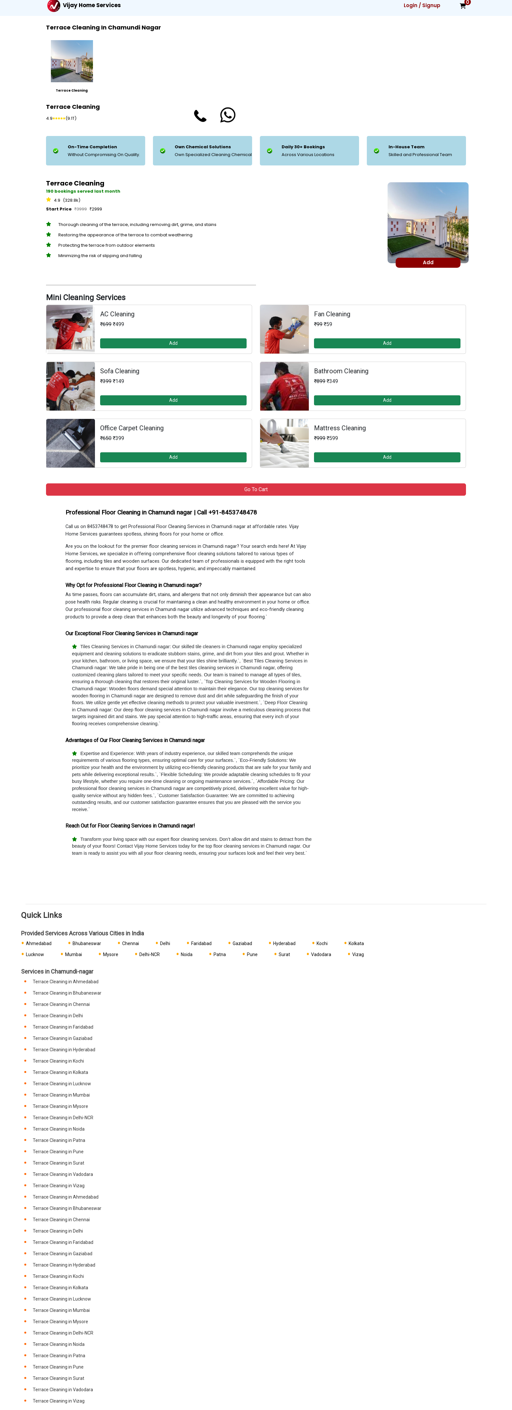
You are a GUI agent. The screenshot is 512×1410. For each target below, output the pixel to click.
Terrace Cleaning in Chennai (61, 1004)
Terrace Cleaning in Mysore (60, 1106)
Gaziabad (242, 943)
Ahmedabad (39, 943)
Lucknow (35, 954)
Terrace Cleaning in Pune (58, 1151)
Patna (220, 954)
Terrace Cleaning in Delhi (58, 1015)
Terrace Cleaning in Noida (59, 1129)
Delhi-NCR (149, 954)
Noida (186, 954)
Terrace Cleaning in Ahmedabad (66, 981)
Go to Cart (256, 489)
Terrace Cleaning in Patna (59, 1140)
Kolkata (356, 943)
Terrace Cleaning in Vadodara (63, 1174)
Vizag (358, 954)
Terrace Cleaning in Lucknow (62, 1083)
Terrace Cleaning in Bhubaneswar (67, 993)
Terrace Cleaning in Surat (58, 1163)
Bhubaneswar (87, 943)
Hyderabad (284, 943)
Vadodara (321, 954)
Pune (252, 954)
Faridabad (201, 943)
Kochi (322, 943)
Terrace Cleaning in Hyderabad (64, 1049)
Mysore (110, 954)
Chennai (130, 943)
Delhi (165, 943)
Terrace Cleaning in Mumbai (61, 1095)
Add (173, 343)
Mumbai (73, 954)
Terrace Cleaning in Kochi (58, 1061)
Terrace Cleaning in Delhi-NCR (63, 1117)
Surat (284, 954)
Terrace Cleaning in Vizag (59, 1185)
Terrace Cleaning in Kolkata (60, 1072)
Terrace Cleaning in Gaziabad (62, 1038)
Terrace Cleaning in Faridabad (63, 1027)
